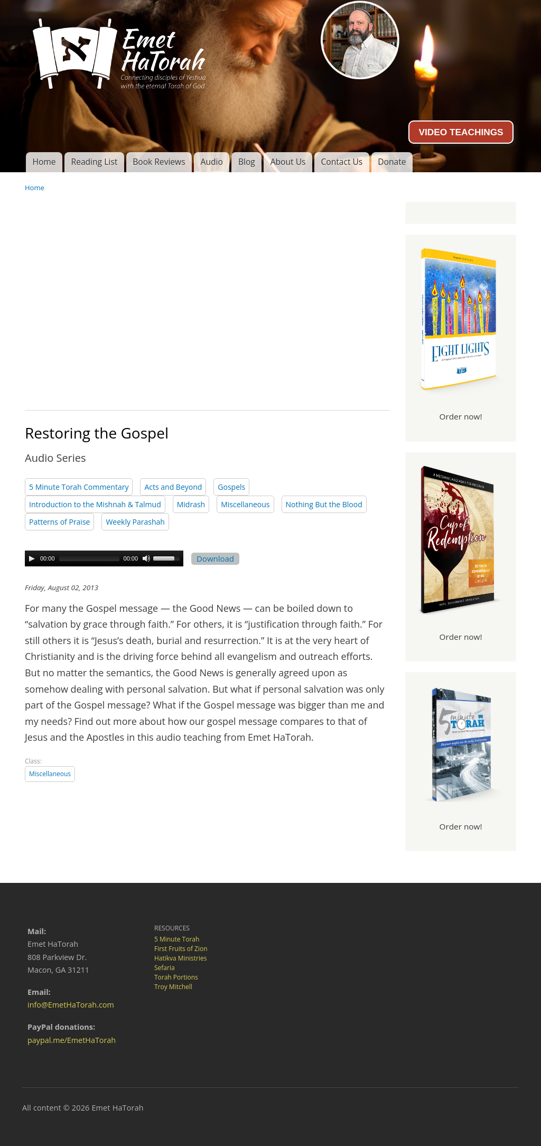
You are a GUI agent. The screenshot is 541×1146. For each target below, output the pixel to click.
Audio (212, 161)
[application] (104, 558)
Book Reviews (159, 161)
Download (215, 558)
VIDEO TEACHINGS (460, 132)
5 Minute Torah (176, 939)
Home (43, 161)
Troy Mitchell (173, 986)
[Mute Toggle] (146, 558)
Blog (246, 161)
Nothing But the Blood (324, 504)
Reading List (94, 161)
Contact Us (341, 161)
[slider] (89, 558)
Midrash (191, 504)
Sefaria (164, 967)
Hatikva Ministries (180, 958)
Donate (392, 161)
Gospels (231, 487)
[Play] (31, 558)
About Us (288, 161)
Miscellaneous (245, 504)
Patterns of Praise (59, 522)
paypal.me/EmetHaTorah (71, 1040)
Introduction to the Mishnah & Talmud (95, 504)
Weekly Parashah (135, 522)
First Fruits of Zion (181, 948)
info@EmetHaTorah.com (70, 1005)
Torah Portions (176, 977)
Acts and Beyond (173, 487)
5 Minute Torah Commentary (78, 487)
